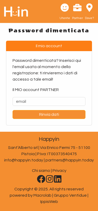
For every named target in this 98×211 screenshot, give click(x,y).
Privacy (59, 170)
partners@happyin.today (69, 160)
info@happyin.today (23, 160)
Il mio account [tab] (49, 46)
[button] (65, 11)
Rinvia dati (49, 114)
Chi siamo (41, 170)
